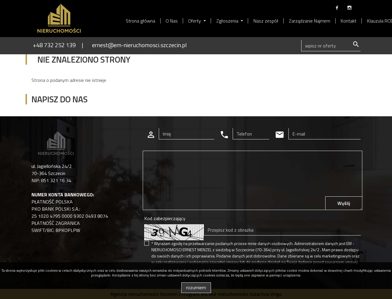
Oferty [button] (195, 20)
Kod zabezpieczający (164, 218)
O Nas (172, 20)
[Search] (331, 45)
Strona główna (140, 20)
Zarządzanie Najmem (309, 20)
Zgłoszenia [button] (227, 20)
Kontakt (348, 20)
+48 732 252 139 (54, 45)
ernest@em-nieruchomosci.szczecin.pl (139, 45)
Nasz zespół (265, 20)
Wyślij (343, 203)
